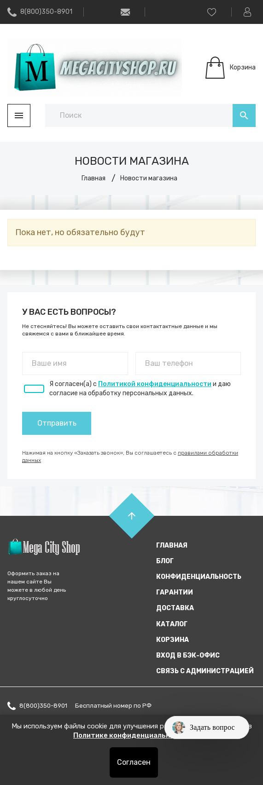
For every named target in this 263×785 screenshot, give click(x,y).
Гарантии (174, 592)
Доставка (175, 608)
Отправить (56, 423)
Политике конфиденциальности (130, 735)
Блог (165, 561)
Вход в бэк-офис (188, 655)
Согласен (134, 762)
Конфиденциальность (198, 577)
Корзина (172, 640)
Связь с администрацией (205, 671)
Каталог (171, 624)
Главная (171, 545)
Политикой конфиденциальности (154, 384)
